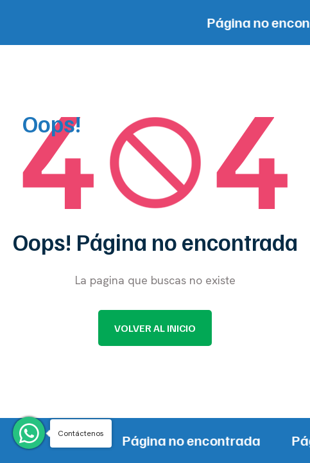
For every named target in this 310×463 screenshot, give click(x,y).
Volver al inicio (155, 328)
